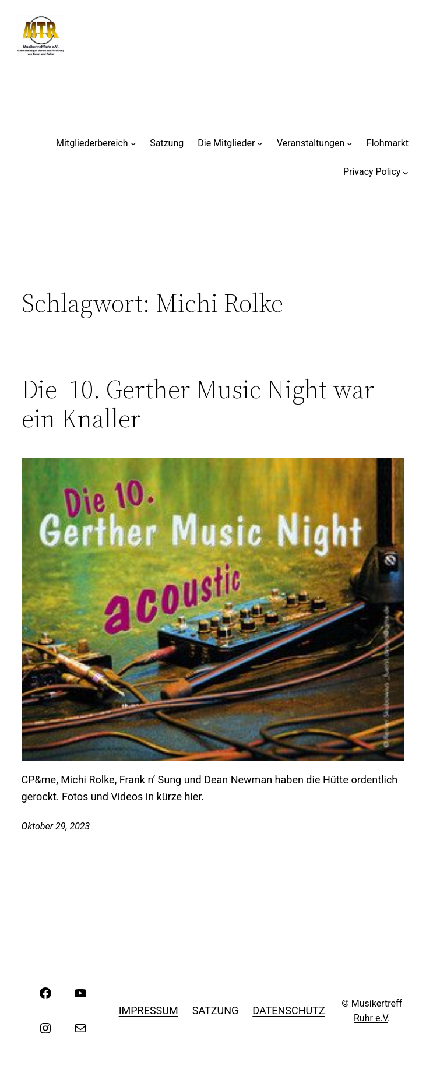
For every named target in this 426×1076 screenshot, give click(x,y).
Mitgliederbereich (92, 143)
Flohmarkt (388, 143)
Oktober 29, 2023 (56, 826)
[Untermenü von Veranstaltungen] (350, 143)
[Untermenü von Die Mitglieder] (260, 143)
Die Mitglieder (226, 143)
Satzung (167, 143)
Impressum (148, 1010)
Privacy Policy (372, 171)
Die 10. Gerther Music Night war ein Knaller (198, 404)
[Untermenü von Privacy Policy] (406, 172)
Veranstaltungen (310, 143)
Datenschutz (288, 1010)
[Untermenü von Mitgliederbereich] (133, 143)
